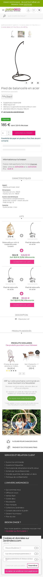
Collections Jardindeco (15, 508)
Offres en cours (12, 493)
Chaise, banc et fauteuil (29, 25)
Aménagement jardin (9, 25)
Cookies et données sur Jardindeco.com (16, 539)
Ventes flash (10, 496)
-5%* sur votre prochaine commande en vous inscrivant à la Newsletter (21, 382)
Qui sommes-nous (13, 490)
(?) (20, 548)
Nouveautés (10, 502)
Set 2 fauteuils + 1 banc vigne (31, 365)
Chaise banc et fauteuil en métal (14, 27)
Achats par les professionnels (17, 471)
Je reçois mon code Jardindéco (21, 398)
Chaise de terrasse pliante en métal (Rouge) (11, 366)
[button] (9, 132)
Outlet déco (10, 499)
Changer (33, 164)
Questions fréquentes (14, 465)
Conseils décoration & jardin (17, 511)
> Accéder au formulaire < (16, 531)
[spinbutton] (6, 133)
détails (8, 543)
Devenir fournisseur (14, 514)
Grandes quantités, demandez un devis (21, 474)
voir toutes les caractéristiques (12, 112)
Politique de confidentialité (16, 477)
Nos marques (11, 505)
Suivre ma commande (15, 462)
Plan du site (10, 517)
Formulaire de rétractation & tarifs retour (22, 468)
